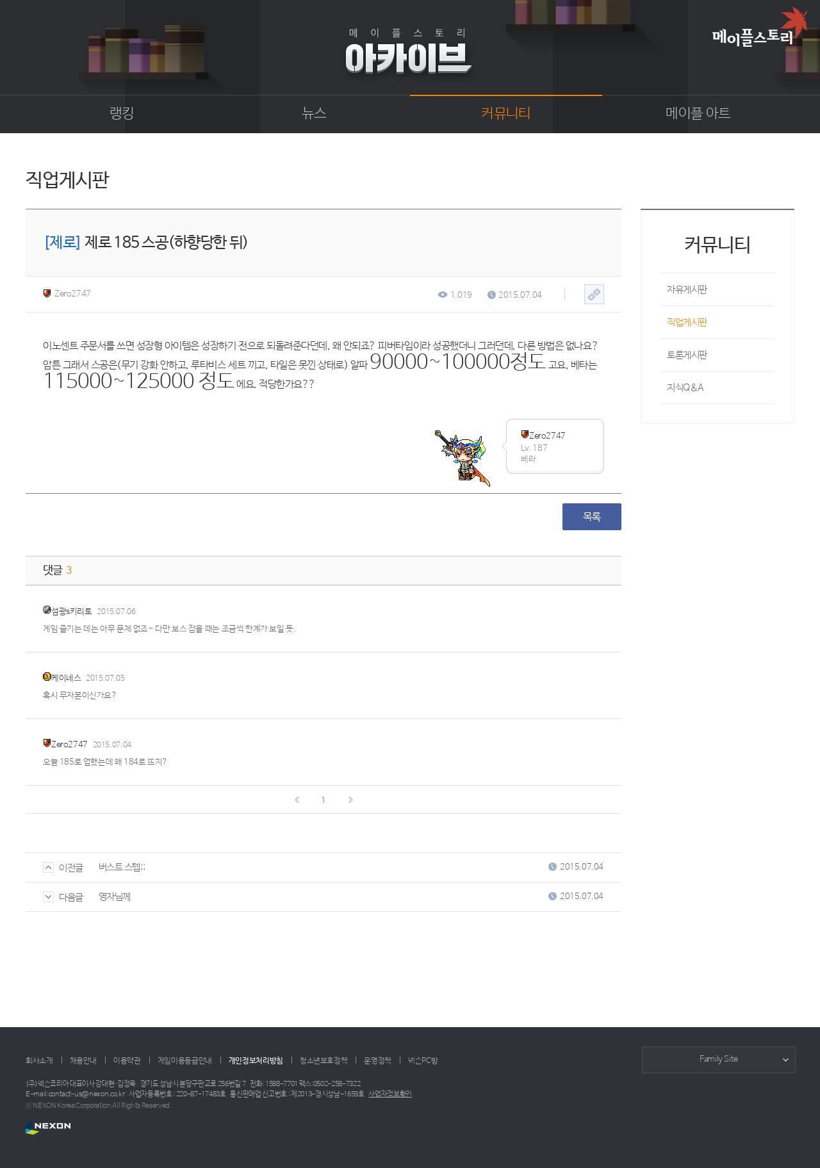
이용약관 (127, 1061)
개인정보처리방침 (256, 1061)
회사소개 (39, 1061)
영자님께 (115, 896)
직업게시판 (687, 322)
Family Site (719, 1059)
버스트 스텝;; (122, 867)
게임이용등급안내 (185, 1061)
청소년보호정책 (323, 1061)
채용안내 (83, 1061)
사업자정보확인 (390, 1094)
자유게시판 (687, 289)
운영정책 (377, 1061)
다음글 (63, 897)
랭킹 (122, 114)
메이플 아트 (698, 114)
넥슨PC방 (423, 1061)
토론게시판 (687, 355)
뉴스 (314, 114)
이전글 (63, 868)
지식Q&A (685, 387)
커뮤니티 (505, 114)
